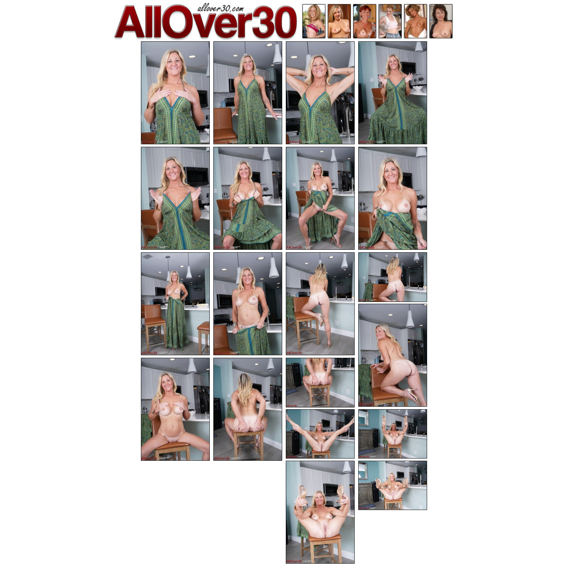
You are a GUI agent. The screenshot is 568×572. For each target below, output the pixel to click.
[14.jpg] (175, 409)
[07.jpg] (320, 198)
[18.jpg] (392, 434)
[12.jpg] (392, 277)
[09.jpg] (175, 303)
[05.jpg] (175, 198)
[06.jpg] (247, 198)
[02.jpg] (247, 92)
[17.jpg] (320, 434)
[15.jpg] (247, 409)
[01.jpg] (175, 92)
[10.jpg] (247, 303)
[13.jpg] (392, 355)
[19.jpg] (320, 512)
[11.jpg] (320, 303)
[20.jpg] (392, 485)
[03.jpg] (320, 92)
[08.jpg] (392, 198)
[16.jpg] (320, 382)
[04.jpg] (392, 92)
